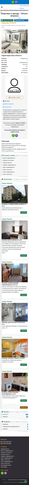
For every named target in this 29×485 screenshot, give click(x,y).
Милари (22, 8)
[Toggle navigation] (1, 7)
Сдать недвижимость (7, 458)
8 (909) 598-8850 (6, 443)
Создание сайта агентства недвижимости (17, 479)
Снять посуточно (5, 463)
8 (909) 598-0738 (24, 5)
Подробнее (23, 212)
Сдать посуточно (5, 460)
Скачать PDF (7, 107)
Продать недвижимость (7, 456)
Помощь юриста (5, 454)
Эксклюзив (4, 467)
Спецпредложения (6, 465)
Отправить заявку (14, 97)
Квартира (5, 10)
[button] (14, 38)
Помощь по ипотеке (6, 452)
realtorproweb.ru (22, 482)
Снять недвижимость (7, 461)
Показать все (24, 407)
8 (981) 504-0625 (8, 104)
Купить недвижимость (7, 451)
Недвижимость (5, 449)
